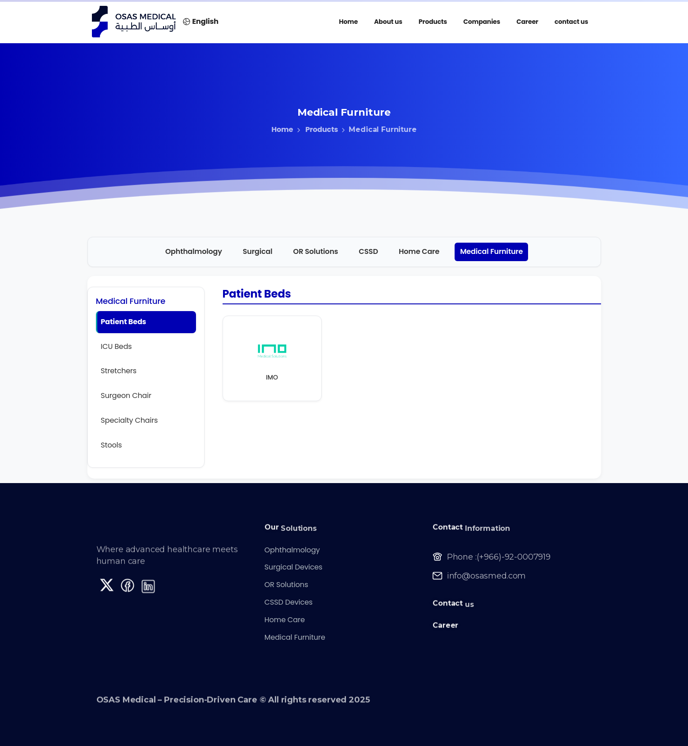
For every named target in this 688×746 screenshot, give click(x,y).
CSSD (368, 251)
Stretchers (119, 371)
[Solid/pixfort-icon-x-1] (106, 588)
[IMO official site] (272, 352)
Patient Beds (123, 321)
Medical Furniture (491, 251)
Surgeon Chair (126, 395)
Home (282, 129)
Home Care (419, 251)
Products (315, 129)
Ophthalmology (193, 251)
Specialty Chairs (129, 420)
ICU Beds (116, 346)
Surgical (258, 251)
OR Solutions (315, 251)
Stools (111, 445)
